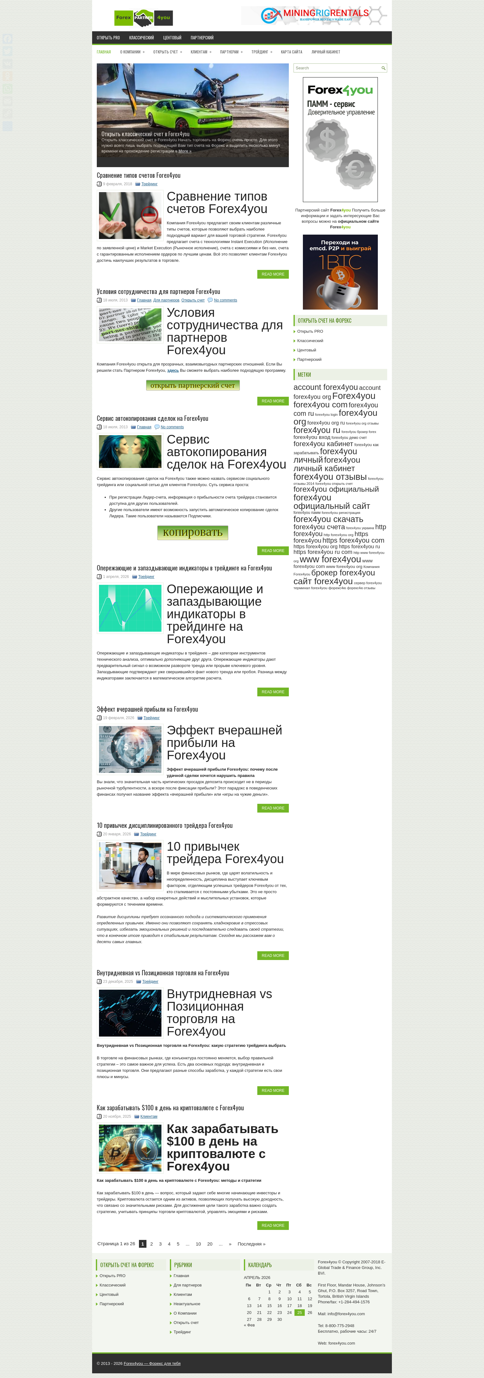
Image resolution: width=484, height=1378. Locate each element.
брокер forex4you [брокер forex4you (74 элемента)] (343, 572)
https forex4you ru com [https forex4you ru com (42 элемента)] (323, 552)
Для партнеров (166, 300)
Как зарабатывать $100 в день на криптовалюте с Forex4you (170, 1107)
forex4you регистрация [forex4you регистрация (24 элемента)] (341, 512)
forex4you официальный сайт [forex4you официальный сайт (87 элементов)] (332, 502)
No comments (225, 300)
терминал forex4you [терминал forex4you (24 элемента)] (310, 588)
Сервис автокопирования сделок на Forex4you (152, 418)
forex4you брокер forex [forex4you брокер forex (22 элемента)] (359, 432)
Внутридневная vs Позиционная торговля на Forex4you (163, 972)
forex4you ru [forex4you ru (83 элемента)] (317, 430)
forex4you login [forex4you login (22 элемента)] (326, 414)
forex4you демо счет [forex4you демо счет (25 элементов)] (349, 437)
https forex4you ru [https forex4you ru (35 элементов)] (359, 546)
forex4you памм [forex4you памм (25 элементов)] (307, 512)
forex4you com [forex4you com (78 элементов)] (321, 404)
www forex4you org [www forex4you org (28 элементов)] (344, 566)
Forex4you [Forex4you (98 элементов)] (354, 396)
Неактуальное (187, 1303)
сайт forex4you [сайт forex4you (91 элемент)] (323, 581)
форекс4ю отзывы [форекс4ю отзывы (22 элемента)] (361, 588)
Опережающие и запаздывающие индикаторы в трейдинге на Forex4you (184, 567)
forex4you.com (341, 1343)
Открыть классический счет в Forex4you (145, 134)
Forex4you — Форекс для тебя (152, 1363)
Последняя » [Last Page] (251, 1243)
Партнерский (202, 37)
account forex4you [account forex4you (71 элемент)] (326, 387)
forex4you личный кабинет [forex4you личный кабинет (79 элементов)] (327, 464)
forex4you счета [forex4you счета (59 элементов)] (319, 527)
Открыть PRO (108, 37)
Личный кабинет (326, 51)
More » (185, 151)
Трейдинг (263, 49)
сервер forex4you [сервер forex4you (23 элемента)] (368, 583)
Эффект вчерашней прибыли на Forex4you (147, 709)
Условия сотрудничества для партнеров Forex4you (158, 291)
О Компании (134, 49)
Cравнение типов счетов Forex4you (138, 175)
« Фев (249, 1325)
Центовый (172, 37)
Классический (141, 37)
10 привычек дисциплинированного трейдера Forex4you (165, 825)
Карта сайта (291, 51)
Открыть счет (169, 49)
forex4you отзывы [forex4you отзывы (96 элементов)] (330, 477)
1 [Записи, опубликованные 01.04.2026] (269, 1292)
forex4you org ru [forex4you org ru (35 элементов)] (326, 422)
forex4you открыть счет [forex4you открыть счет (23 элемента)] (334, 483)
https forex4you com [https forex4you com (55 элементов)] (353, 540)
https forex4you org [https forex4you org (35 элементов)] (316, 546)
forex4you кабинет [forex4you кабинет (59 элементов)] (323, 444)
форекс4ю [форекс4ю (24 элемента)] (337, 588)
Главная (104, 51)
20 (210, 1243)
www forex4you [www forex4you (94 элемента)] (330, 559)
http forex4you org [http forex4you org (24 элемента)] (338, 535)
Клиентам (203, 49)
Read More (273, 274)
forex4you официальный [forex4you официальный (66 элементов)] (336, 489)
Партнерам (233, 49)
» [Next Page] (230, 1243)
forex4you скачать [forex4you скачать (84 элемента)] (328, 519)
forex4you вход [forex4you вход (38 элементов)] (312, 437)
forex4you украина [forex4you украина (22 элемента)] (360, 528)
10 (198, 1243)
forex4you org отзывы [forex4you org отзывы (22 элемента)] (362, 423)
